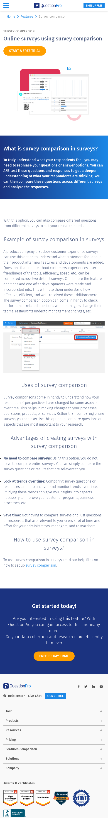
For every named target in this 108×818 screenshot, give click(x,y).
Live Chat (35, 696)
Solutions (12, 759)
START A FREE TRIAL (24, 51)
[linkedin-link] (93, 687)
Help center (14, 696)
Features (29, 17)
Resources (13, 730)
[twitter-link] (86, 687)
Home (13, 17)
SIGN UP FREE (94, 5)
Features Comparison (21, 749)
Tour (9, 711)
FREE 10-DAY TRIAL (54, 658)
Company (12, 768)
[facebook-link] (78, 687)
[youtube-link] (101, 687)
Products (12, 721)
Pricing (11, 740)
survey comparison (41, 565)
